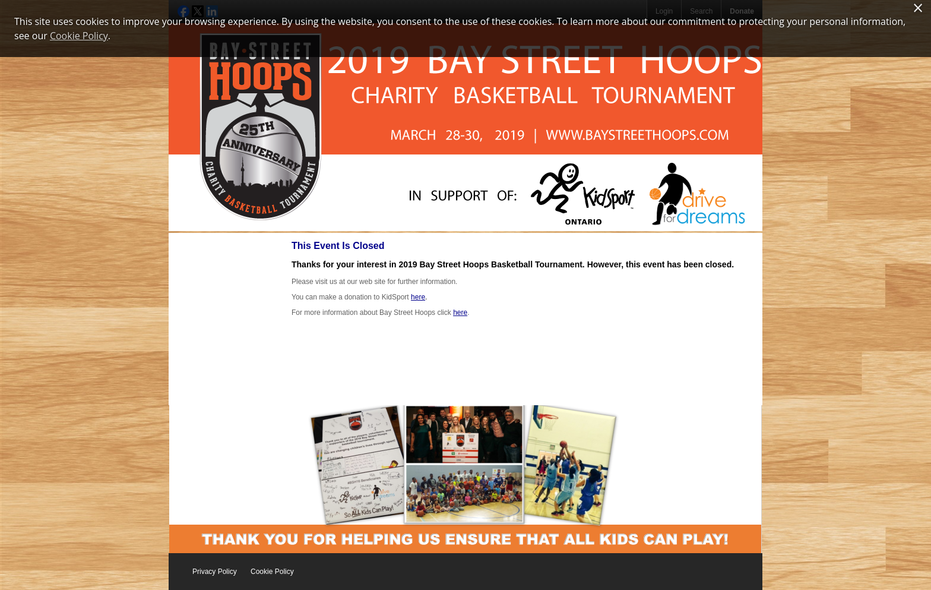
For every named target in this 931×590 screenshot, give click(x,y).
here (418, 297)
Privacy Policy (214, 571)
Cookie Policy (272, 571)
